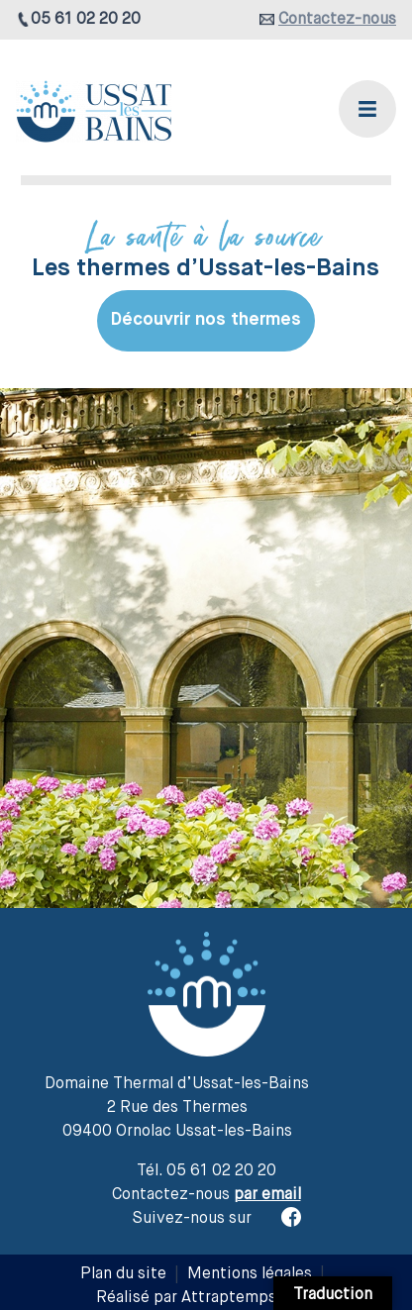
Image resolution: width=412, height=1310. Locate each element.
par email (267, 1195)
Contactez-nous (337, 20)
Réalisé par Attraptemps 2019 (206, 1298)
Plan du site (123, 1274)
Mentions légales (249, 1274)
